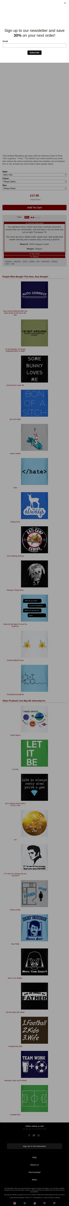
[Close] (65, 3)
